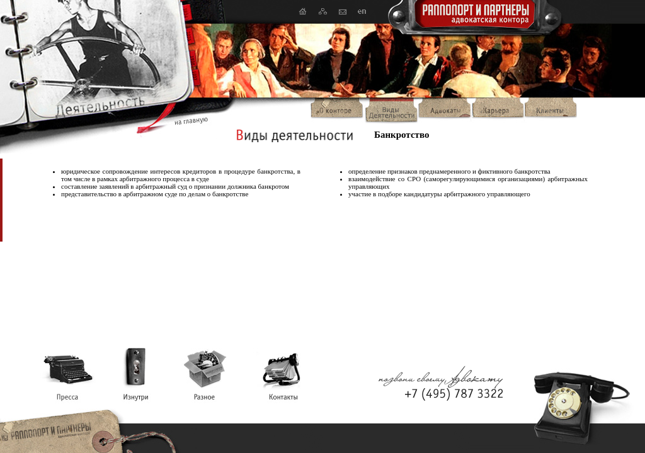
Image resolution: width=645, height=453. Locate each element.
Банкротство (401, 135)
